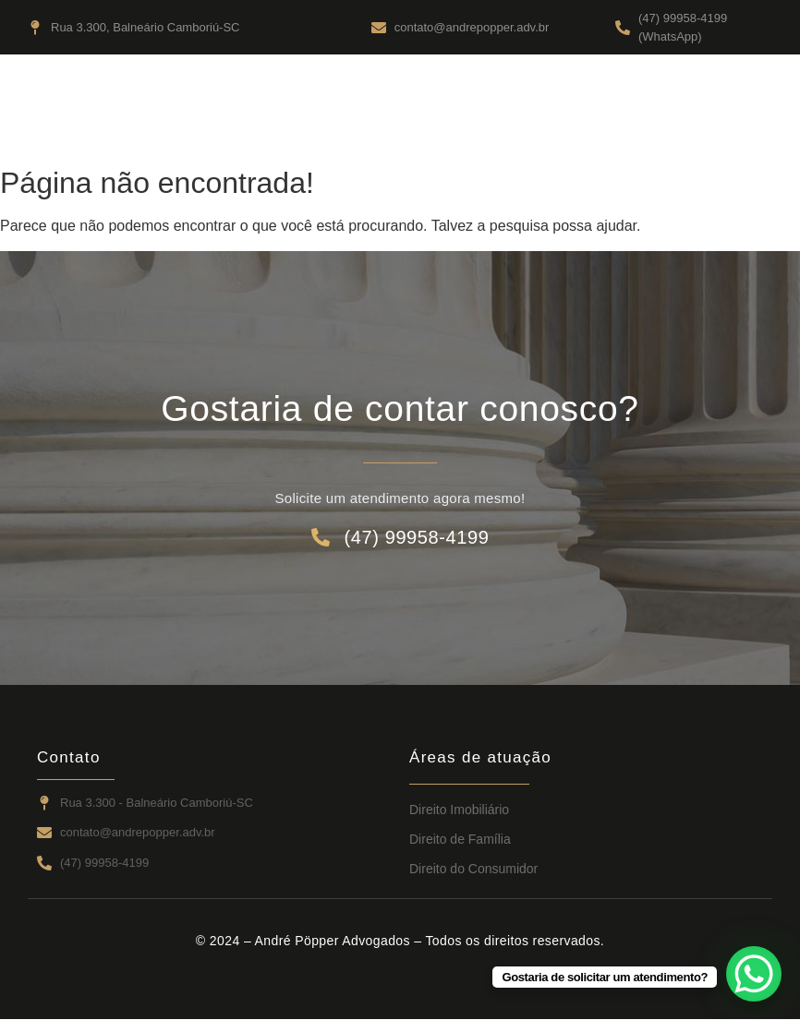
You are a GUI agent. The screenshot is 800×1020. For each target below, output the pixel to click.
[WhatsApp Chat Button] (754, 974)
